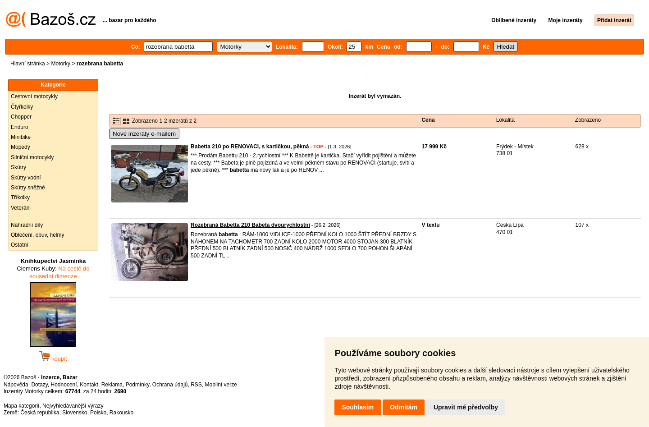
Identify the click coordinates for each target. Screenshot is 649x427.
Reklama (112, 384)
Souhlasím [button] (358, 407)
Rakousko (121, 412)
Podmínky (137, 384)
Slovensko (74, 412)
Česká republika (39, 412)
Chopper (21, 117)
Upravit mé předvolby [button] (466, 407)
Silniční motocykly (32, 157)
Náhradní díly (27, 225)
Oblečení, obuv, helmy (37, 235)
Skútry (18, 167)
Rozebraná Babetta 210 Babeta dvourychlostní (250, 225)
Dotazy (39, 384)
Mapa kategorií (21, 406)
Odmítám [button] (403, 407)
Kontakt (89, 384)
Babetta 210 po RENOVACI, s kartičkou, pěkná (250, 146)
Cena (427, 120)
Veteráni (21, 208)
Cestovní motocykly (34, 96)
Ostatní (19, 245)
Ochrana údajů (170, 384)
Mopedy (20, 147)
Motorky (60, 63)
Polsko (98, 412)
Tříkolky (20, 197)
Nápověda (16, 384)
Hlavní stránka (27, 63)
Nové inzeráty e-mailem (144, 133)
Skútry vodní (26, 177)
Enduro (19, 127)
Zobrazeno (588, 120)
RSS (196, 384)
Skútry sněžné (28, 187)
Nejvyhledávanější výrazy (72, 406)
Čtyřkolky (22, 107)
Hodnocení (64, 384)
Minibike (21, 137)
